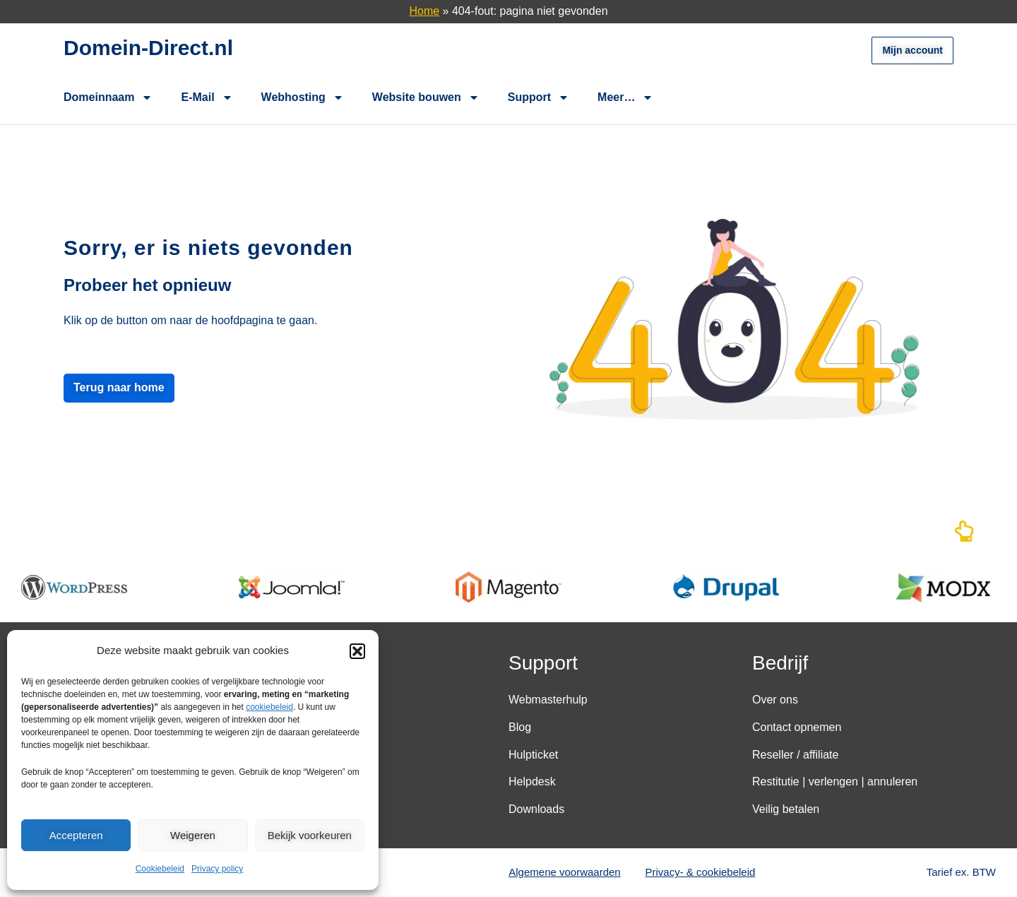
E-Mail (206, 97)
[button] (357, 651)
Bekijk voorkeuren (310, 835)
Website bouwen (426, 97)
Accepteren (76, 835)
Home (424, 11)
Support (538, 97)
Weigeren (192, 835)
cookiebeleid (269, 707)
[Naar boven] (964, 535)
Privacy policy (217, 869)
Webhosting (302, 97)
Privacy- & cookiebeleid (701, 872)
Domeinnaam (108, 97)
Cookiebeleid (160, 869)
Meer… (625, 97)
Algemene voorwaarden (564, 872)
